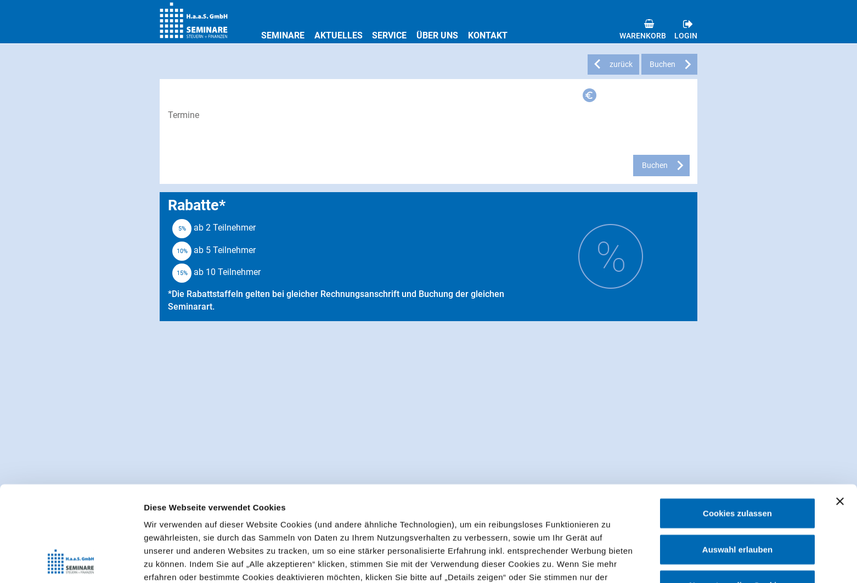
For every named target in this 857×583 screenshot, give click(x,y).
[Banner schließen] (840, 412)
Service (389, 35)
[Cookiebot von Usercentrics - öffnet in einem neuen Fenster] (71, 561)
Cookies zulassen (737, 424)
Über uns (437, 35)
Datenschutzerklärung (489, 527)
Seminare (283, 35)
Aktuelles (338, 35)
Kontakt (488, 35)
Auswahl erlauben (737, 459)
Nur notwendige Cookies (737, 496)
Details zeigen (583, 561)
